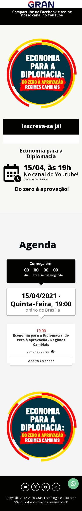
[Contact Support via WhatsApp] (73, 483)
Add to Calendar (41, 360)
